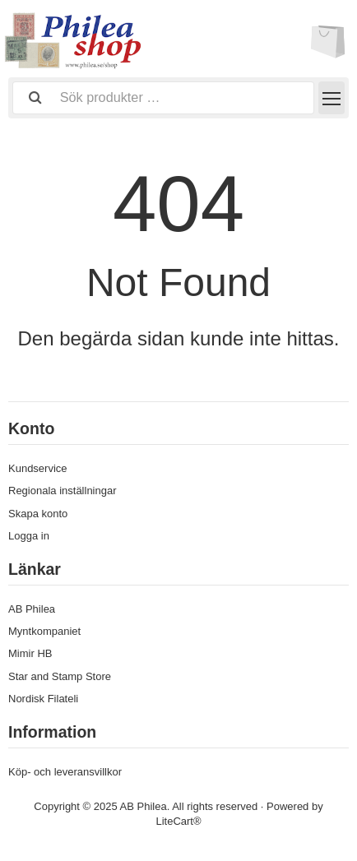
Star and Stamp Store (59, 676)
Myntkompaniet (44, 631)
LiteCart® (178, 821)
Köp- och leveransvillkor (65, 772)
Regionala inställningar (62, 490)
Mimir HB (30, 653)
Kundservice (37, 468)
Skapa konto (37, 513)
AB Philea (31, 609)
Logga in (28, 536)
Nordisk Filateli (43, 698)
